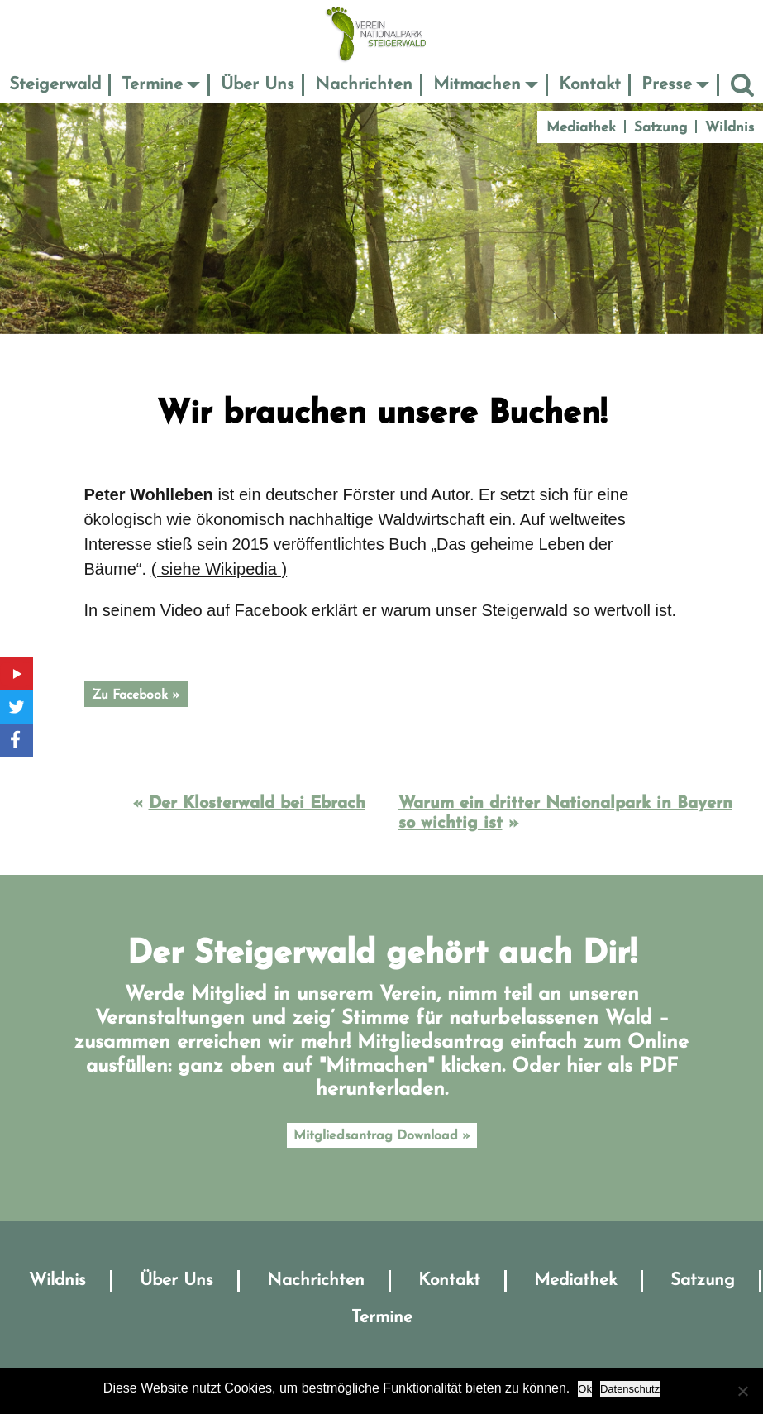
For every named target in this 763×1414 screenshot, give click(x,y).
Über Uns (257, 84)
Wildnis (729, 128)
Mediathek (581, 128)
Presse (666, 84)
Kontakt (590, 84)
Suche (742, 84)
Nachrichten (363, 84)
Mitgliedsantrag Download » (381, 1136)
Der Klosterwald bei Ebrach (257, 803)
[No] (742, 1391)
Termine (152, 84)
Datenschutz (630, 1389)
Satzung (660, 128)
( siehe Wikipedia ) (219, 569)
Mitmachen (477, 84)
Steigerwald (55, 84)
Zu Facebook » (136, 695)
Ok (585, 1389)
